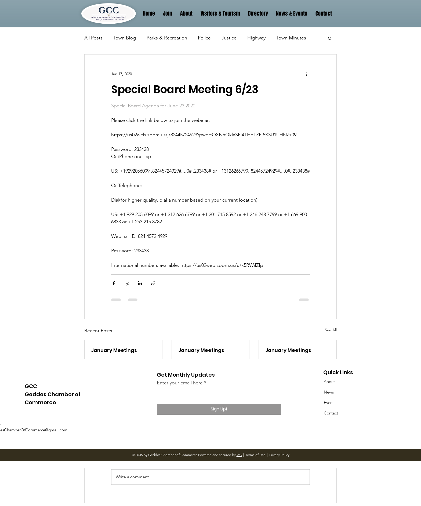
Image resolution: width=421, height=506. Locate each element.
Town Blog (124, 38)
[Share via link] (153, 283)
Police (204, 38)
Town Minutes (291, 38)
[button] (329, 38)
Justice (229, 38)
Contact (331, 413)
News (329, 392)
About (329, 381)
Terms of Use (255, 455)
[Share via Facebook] (113, 283)
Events (329, 402)
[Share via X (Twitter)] (126, 283)
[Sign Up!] (219, 409)
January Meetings (114, 350)
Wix (239, 455)
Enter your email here (180, 382)
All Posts (93, 38)
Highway (256, 38)
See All (331, 329)
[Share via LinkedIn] (140, 283)
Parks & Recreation (167, 38)
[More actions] (306, 74)
